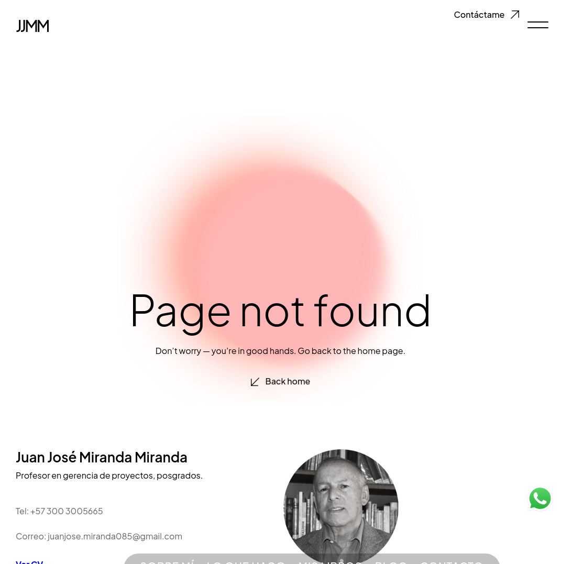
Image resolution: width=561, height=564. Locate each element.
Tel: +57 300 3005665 (59, 510)
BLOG (391, 539)
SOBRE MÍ (167, 539)
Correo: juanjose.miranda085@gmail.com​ (99, 535)
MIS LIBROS (330, 539)
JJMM (32, 24)
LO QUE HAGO (246, 539)
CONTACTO (451, 539)
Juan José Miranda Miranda (102, 457)
